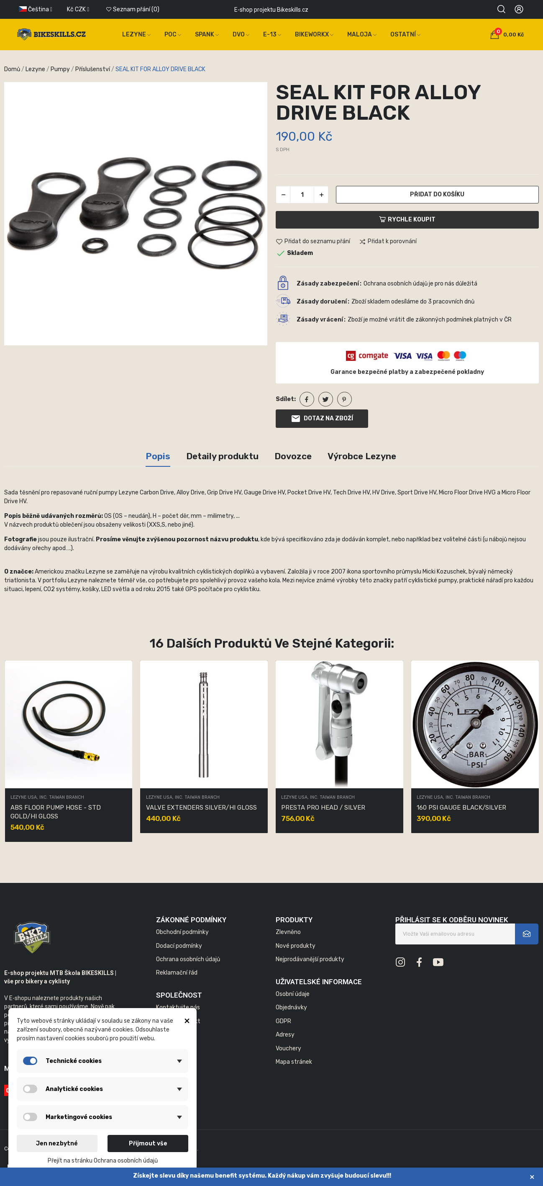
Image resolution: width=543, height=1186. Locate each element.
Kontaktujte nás (178, 1007)
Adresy (285, 1034)
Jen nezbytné (57, 1143)
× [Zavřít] (532, 1176)
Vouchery (288, 1048)
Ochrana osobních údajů (188, 959)
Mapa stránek (294, 1061)
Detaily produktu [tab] (222, 456)
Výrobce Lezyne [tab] (362, 456)
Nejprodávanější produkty (310, 959)
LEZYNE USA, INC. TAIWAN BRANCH (47, 797)
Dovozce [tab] (293, 456)
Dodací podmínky (179, 945)
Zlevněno (288, 932)
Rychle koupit (407, 219)
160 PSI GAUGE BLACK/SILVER (461, 807)
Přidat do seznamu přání (313, 242)
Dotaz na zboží (322, 419)
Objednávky (291, 1007)
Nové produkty (295, 945)
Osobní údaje (293, 994)
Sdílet (307, 399)
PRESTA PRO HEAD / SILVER (323, 807)
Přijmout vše (148, 1143)
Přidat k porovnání (388, 242)
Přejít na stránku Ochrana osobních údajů (103, 1160)
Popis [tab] (158, 456)
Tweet (325, 399)
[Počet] (302, 194)
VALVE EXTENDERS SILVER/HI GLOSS (201, 807)
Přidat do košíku (437, 194)
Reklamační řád (176, 972)
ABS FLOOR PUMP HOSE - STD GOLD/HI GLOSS (55, 812)
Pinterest (344, 399)
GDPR (283, 1021)
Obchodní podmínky (182, 932)
